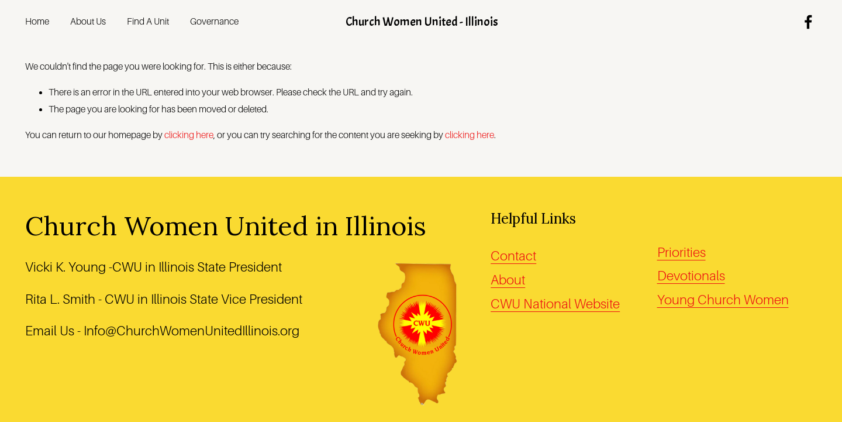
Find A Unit (148, 21)
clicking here (188, 135)
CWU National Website (555, 304)
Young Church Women (723, 300)
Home (37, 21)
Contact (513, 256)
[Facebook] (808, 21)
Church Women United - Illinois (422, 21)
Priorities (681, 252)
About (508, 280)
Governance (214, 21)
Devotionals (691, 276)
